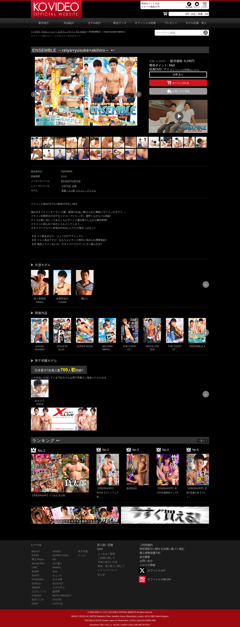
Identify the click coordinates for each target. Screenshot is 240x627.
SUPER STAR (60, 555)
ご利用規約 (146, 544)
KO (54, 559)
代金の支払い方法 (107, 562)
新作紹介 (43, 23)
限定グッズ (119, 23)
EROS (35, 555)
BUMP (35, 571)
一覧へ (202, 440)
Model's (56, 567)
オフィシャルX (156, 570)
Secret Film (38, 563)
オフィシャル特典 (145, 23)
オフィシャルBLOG (159, 579)
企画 (74, 186)
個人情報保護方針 (150, 552)
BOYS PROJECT (62, 595)
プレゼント (170, 23)
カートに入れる (178, 82)
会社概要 (145, 556)
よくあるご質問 (106, 553)
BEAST (36, 551)
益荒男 (56, 591)
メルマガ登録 (147, 565)
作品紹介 (69, 23)
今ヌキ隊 (57, 579)
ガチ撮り (57, 563)
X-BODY (36, 595)
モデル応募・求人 (196, 23)
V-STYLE (75, 181)
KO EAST (66, 181)
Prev (34, 94)
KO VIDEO (103, 612)
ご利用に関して (106, 558)
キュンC (57, 575)
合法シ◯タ (38, 599)
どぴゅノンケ (39, 591)
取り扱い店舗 (105, 544)
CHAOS (57, 599)
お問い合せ (146, 560)
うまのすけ (58, 587)
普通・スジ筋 (68, 190)
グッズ (81, 555)
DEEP (35, 603)
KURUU (36, 583)
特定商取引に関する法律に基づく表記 (162, 548)
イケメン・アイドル (86, 190)
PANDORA (38, 579)
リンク (101, 574)
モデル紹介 (94, 23)
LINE (34, 567)
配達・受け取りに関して (111, 566)
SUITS (35, 575)
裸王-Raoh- (38, 559)
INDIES (56, 551)
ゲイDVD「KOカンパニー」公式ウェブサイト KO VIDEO (58, 32)
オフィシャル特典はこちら (184, 69)
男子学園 (83, 551)
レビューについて (107, 570)
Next (139, 94)
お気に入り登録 (180, 91)
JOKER (36, 587)
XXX (55, 571)
